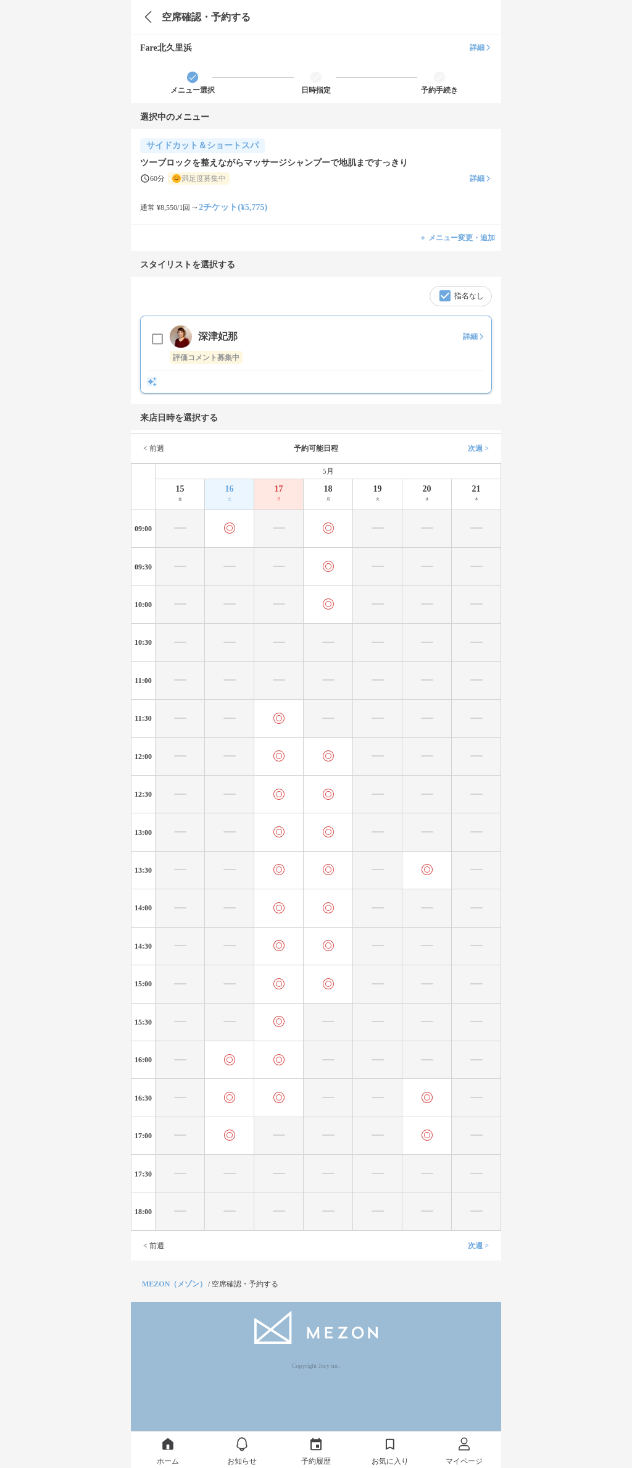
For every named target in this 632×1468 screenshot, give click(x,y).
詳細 (481, 47)
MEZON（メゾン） (174, 1284)
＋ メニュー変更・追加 (457, 237)
